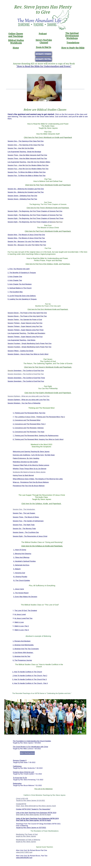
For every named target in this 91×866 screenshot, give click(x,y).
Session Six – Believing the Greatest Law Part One (26, 189)
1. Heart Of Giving (19, 550)
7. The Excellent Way (15, 292)
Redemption (17, 783)
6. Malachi (17, 569)
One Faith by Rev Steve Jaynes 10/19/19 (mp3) (33, 814)
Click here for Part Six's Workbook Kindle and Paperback (48, 309)
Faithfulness (17, 766)
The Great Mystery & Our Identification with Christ (30, 747)
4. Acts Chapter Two (15, 280)
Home (16, 48)
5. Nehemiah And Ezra (21, 565)
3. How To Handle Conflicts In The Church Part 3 (29, 679)
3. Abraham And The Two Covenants (26, 649)
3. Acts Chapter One (15, 276)
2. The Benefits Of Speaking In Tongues (22, 273)
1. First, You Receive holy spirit (19, 269)
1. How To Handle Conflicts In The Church (27, 672)
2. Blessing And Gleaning (22, 554)
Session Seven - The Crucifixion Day (26, 532)
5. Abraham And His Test (21, 656)
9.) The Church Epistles (21, 580)
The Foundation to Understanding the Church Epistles (32, 741)
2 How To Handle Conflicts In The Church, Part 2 (29, 675)
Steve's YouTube (44, 40)
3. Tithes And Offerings (21, 557)
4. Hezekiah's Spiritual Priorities (24, 561)
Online (12, 33)
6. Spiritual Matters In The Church (20, 288)
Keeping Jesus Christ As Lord (23, 772)
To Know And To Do (20, 778)
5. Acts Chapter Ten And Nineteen (20, 284)
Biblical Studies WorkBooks (16, 41)
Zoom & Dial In (43, 47)
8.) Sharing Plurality (20, 577)
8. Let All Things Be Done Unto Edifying (22, 296)
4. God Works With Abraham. (23, 652)
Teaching (17, 36)
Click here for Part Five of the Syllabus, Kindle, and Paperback (48, 264)
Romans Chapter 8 (19, 760)
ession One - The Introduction (24, 509)
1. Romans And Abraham (21, 641)
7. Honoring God (19, 573)
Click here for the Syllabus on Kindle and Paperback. (42, 546)
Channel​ (44, 42)
